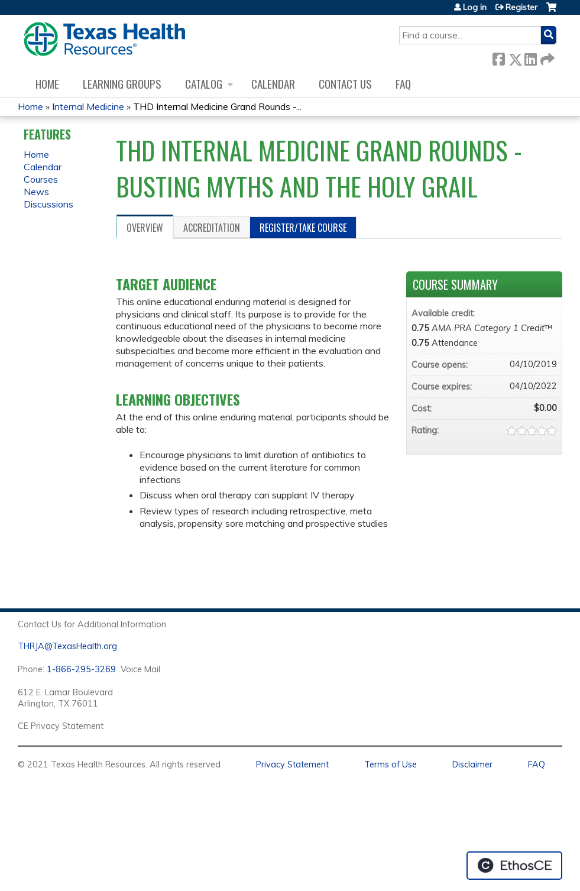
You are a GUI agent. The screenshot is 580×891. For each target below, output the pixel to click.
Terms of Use (390, 764)
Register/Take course (303, 228)
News (36, 191)
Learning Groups (122, 83)
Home (47, 83)
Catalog (203, 83)
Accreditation (211, 228)
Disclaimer (472, 764)
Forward (546, 57)
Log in (475, 7)
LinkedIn (530, 57)
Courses (41, 179)
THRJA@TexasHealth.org (67, 646)
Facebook (498, 57)
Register (521, 7)
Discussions (48, 204)
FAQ (403, 83)
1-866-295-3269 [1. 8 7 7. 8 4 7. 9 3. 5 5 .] (81, 669)
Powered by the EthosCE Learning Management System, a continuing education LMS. (514, 865)
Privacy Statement (292, 764)
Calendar (273, 83)
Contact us (345, 83)
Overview (145, 228)
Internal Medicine (88, 106)
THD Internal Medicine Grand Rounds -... (217, 106)
